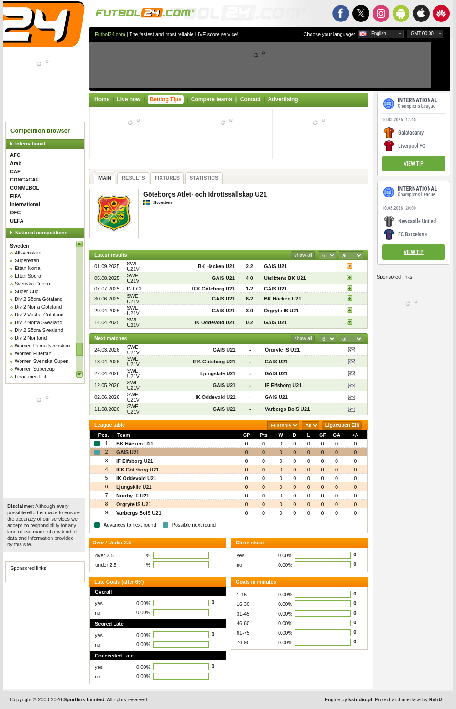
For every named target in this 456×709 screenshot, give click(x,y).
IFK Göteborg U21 (213, 288)
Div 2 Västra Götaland (39, 314)
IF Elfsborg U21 (283, 385)
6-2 (249, 298)
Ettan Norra (27, 268)
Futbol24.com (110, 34)
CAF (15, 171)
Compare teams (211, 99)
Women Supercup (35, 369)
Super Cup (27, 291)
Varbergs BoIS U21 (287, 409)
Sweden (19, 245)
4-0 (249, 278)
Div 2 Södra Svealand (39, 330)
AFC (15, 155)
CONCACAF (24, 179)
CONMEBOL (24, 188)
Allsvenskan (28, 252)
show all (303, 255)
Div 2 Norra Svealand (38, 322)
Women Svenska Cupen (41, 361)
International (30, 143)
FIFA (15, 196)
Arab (15, 163)
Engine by (348, 699)
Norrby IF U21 (132, 495)
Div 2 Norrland (31, 338)
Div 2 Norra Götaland (38, 307)
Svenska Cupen (32, 283)
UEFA (16, 220)
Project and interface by (408, 699)
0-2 (249, 322)
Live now (128, 99)
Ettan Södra (28, 276)
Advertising (283, 99)
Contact (250, 99)
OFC (15, 212)
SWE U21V (133, 266)
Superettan (27, 260)
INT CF (135, 288)
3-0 (249, 310)
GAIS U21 (275, 266)
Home (101, 99)
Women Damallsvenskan (42, 345)
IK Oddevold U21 (215, 322)
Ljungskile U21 (218, 373)
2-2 (249, 266)
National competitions (41, 232)
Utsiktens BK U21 (285, 278)
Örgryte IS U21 (281, 310)
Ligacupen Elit (30, 376)
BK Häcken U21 (216, 266)
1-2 (249, 288)
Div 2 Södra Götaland (38, 299)
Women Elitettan (33, 353)
